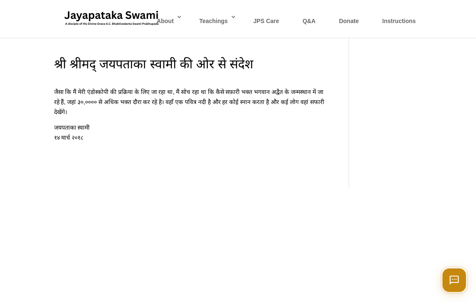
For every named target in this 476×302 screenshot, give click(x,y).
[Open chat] (454, 280)
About (165, 21)
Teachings (213, 21)
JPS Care (266, 21)
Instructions (399, 21)
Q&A (309, 21)
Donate (349, 21)
